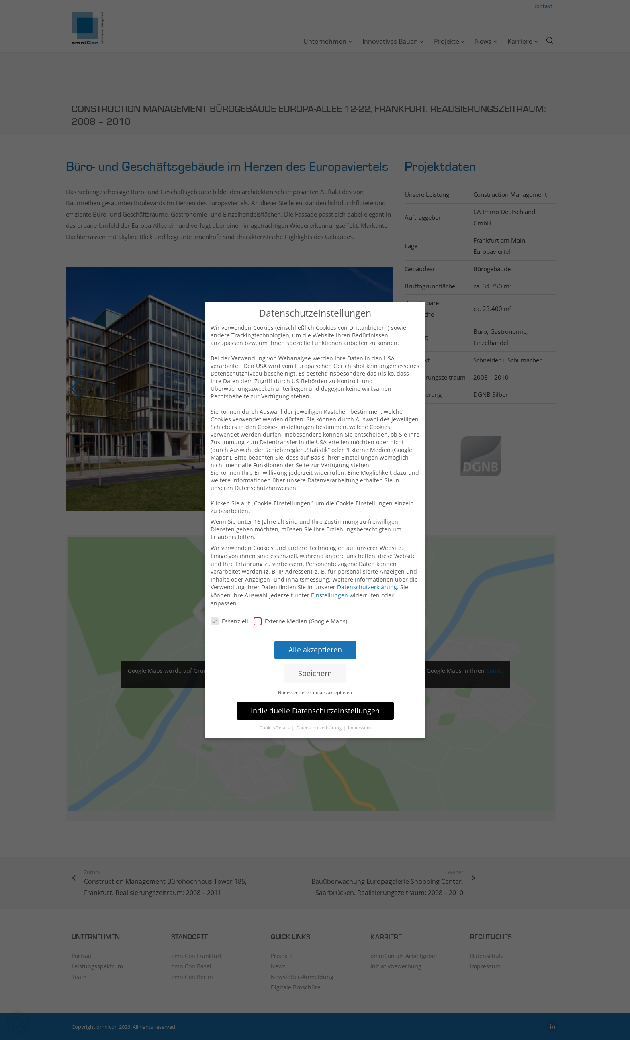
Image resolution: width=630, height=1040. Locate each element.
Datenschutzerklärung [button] (319, 722)
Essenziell (229, 615)
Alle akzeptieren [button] (315, 644)
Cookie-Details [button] (275, 722)
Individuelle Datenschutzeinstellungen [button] (315, 704)
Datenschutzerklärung (367, 581)
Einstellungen (329, 589)
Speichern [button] (315, 667)
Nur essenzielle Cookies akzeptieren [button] (315, 686)
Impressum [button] (359, 722)
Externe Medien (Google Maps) (300, 615)
